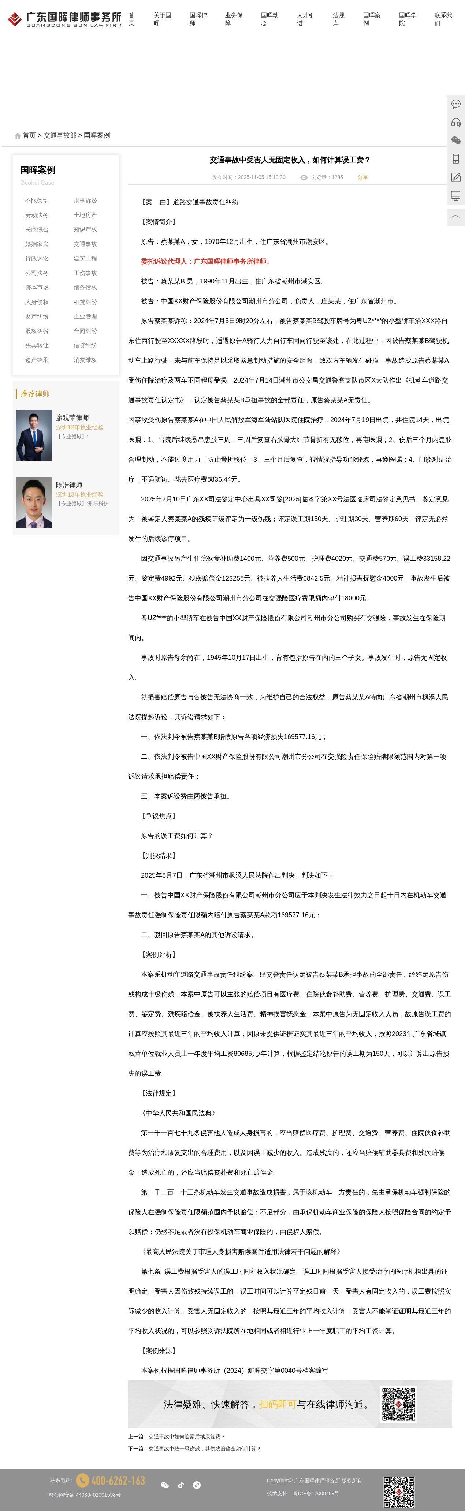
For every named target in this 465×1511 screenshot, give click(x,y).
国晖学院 (408, 19)
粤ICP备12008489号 (316, 1493)
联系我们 (443, 19)
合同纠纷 (85, 331)
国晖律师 (198, 19)
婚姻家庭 (37, 244)
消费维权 (85, 360)
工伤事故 (85, 273)
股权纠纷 (37, 331)
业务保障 (234, 19)
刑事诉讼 (85, 200)
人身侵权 (37, 302)
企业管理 (85, 316)
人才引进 (306, 19)
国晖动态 (270, 19)
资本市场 (37, 287)
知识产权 (85, 229)
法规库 (339, 19)
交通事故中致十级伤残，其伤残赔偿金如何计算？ (205, 1449)
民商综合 (37, 229)
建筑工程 (85, 258)
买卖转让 (37, 345)
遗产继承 (37, 360)
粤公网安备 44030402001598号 (85, 1495)
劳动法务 (37, 215)
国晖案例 (372, 19)
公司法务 (37, 273)
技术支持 (277, 1493)
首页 (131, 19)
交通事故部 (60, 135)
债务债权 (85, 287)
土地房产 (85, 215)
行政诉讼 (37, 258)
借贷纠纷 (85, 345)
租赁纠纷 (85, 302)
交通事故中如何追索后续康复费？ (187, 1436)
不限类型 (37, 200)
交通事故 (85, 244)
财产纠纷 (37, 316)
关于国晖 (162, 19)
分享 (363, 177)
